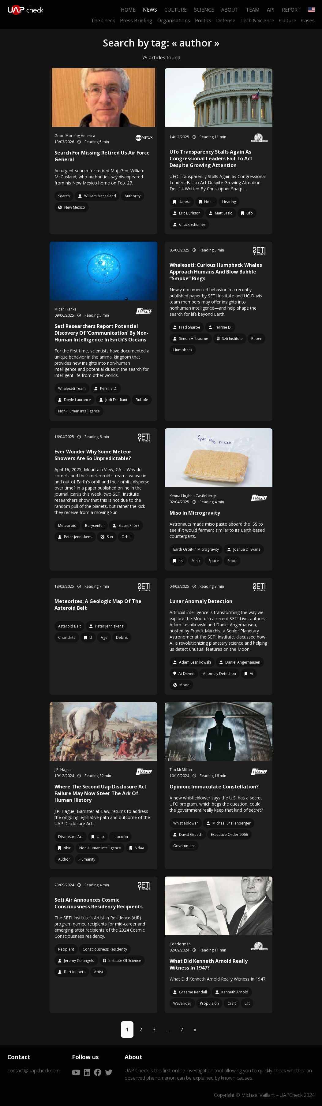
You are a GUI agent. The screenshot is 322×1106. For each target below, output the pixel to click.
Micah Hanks (65, 309)
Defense (225, 20)
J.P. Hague (63, 769)
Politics (203, 20)
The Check (103, 20)
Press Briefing (136, 20)
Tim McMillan (181, 769)
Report (291, 9)
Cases (308, 20)
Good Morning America (74, 135)
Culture (175, 9)
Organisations (173, 20)
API (271, 9)
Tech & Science (257, 20)
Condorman (180, 944)
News (150, 9)
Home (128, 9)
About (229, 9)
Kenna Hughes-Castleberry (193, 495)
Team (253, 9)
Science (204, 9)
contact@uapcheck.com (33, 1070)
